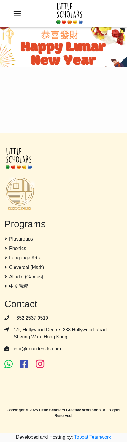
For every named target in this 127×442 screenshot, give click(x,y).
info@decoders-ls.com (37, 348)
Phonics (15, 248)
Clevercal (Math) (24, 267)
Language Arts (22, 257)
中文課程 (16, 286)
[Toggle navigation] (17, 13)
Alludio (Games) (23, 276)
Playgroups (18, 238)
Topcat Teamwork (92, 437)
